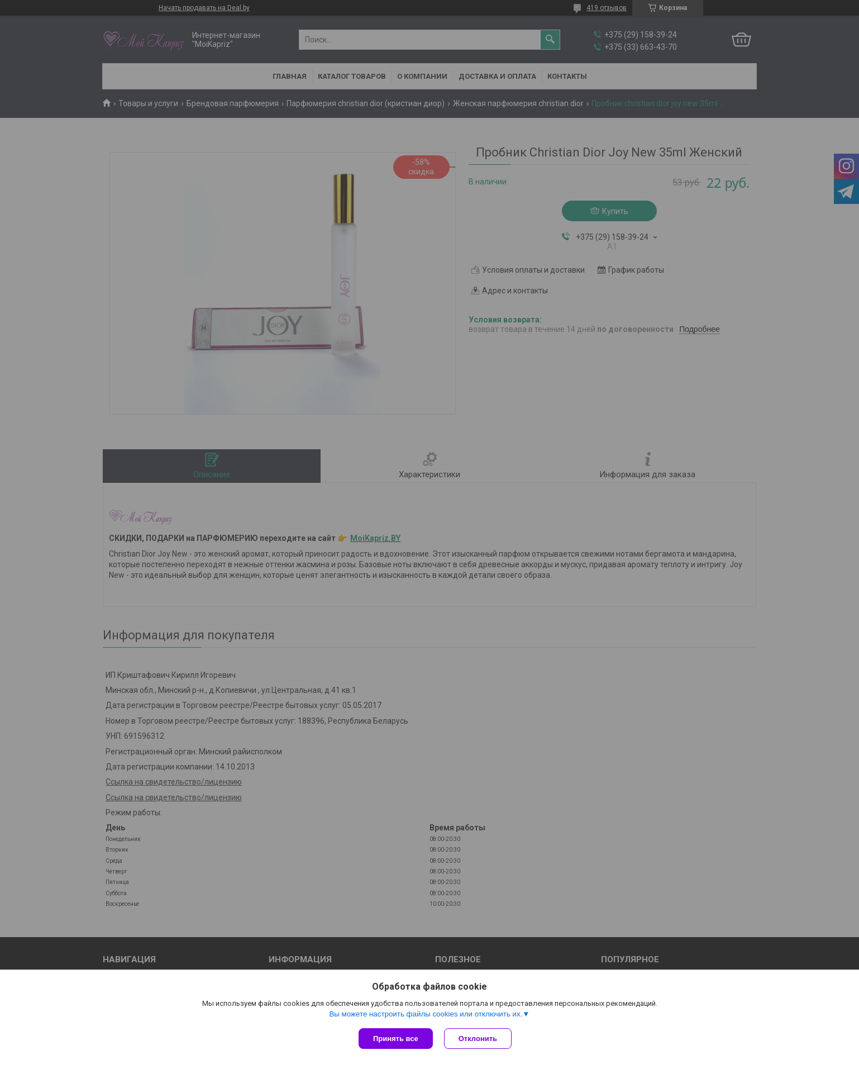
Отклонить (478, 1038)
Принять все (395, 1038)
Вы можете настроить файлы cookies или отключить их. (425, 1014)
